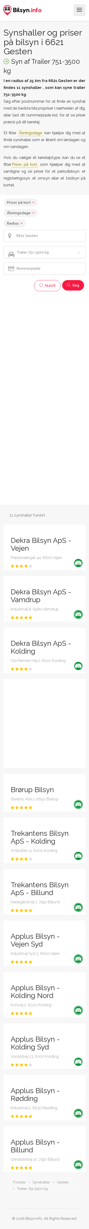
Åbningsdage (19, 213)
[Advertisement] (44, 338)
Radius (13, 223)
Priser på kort (19, 202)
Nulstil (47, 285)
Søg (73, 285)
